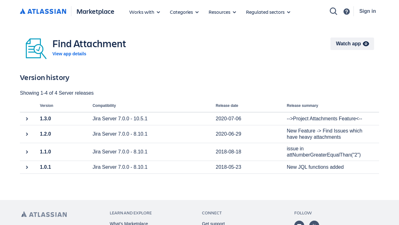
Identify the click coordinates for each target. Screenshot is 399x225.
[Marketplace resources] (222, 12)
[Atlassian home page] (44, 214)
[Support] (346, 11)
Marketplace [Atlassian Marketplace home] (95, 11)
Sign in (367, 11)
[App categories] (184, 12)
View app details (69, 53)
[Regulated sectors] (268, 12)
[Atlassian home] (43, 11)
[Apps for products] (144, 12)
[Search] (333, 11)
